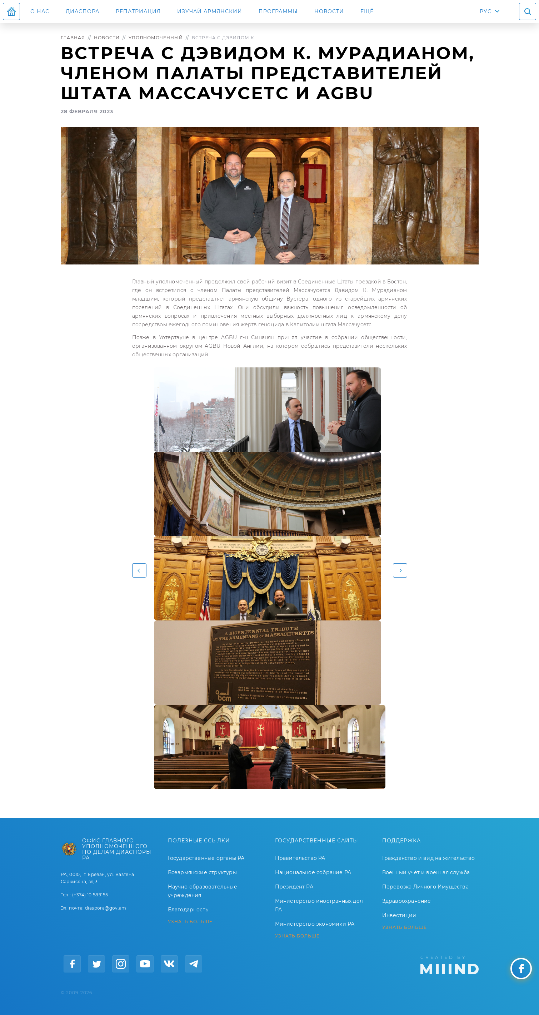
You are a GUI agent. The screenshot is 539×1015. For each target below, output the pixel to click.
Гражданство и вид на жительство (428, 858)
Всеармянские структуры (202, 872)
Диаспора (82, 11)
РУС (485, 11)
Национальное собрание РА (313, 872)
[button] (139, 570)
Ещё (367, 11)
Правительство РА (300, 858)
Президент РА (294, 886)
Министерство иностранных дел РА (319, 905)
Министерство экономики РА (315, 924)
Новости (329, 11)
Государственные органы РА (206, 858)
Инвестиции (399, 915)
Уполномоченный (156, 37)
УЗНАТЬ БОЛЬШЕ (190, 922)
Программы (278, 11)
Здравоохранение (406, 901)
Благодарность (188, 909)
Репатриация (138, 11)
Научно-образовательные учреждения (202, 890)
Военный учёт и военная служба (426, 872)
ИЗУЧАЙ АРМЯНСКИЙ (209, 11)
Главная (73, 37)
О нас (39, 11)
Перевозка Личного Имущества (425, 886)
